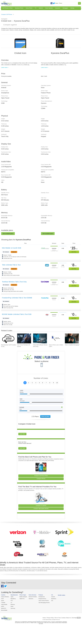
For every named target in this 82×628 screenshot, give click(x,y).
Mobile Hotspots (23, 596)
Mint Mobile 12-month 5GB (11, 248)
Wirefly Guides (61, 595)
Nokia (12, 606)
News (56, 3)
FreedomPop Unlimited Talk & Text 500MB (17, 298)
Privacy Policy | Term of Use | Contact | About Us (59, 617)
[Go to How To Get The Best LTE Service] (24, 338)
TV (35, 8)
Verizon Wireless (5, 596)
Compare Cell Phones (6, 14)
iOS (52, 600)
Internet (41, 8)
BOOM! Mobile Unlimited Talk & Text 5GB (16, 314)
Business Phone (19, 8)
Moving (72, 8)
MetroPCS (3, 608)
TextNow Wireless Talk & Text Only (14, 282)
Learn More (22, 434)
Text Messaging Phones (44, 602)
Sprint (2, 600)
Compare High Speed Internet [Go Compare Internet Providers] (41, 508)
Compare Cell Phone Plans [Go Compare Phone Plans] (41, 475)
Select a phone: (42, 361)
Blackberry (53, 598)
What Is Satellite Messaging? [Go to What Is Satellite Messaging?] (72, 345)
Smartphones (42, 596)
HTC (12, 600)
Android (53, 596)
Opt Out (78, 617)
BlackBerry (13, 598)
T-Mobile (3, 602)
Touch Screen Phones (44, 600)
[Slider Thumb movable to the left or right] (28, 394)
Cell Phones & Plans (7, 8)
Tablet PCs (22, 598)
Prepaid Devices (42, 598)
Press (60, 3)
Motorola (13, 604)
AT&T (2, 598)
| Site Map (73, 617)
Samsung (13, 608)
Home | (44, 617)
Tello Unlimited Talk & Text (11, 265)
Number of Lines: (41, 378)
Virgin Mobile (4, 604)
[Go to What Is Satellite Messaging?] (72, 338)
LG (11, 602)
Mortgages (65, 8)
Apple (12, 596)
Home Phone (29, 8)
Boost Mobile (4, 610)
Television (31, 598)
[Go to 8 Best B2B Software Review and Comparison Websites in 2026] (40, 338)
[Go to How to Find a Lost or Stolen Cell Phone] (56, 338)
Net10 (2, 606)
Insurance (57, 8)
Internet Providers (33, 596)
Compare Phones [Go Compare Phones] (41, 478)
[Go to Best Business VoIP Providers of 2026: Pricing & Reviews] (8, 338)
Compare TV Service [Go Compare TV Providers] (41, 505)
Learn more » (4, 67)
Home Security (49, 8)
